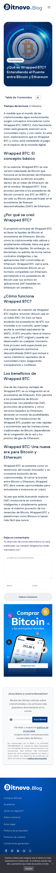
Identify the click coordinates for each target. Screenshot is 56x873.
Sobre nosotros (12, 817)
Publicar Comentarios (28, 597)
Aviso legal (9, 824)
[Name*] (15, 586)
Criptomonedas (15, 60)
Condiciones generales (16, 843)
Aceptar (28, 868)
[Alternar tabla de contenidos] (36, 97)
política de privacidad (37, 758)
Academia (9, 804)
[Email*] (40, 586)
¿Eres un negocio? (13, 810)
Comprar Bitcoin (13, 798)
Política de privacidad (16, 830)
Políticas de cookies (14, 837)
